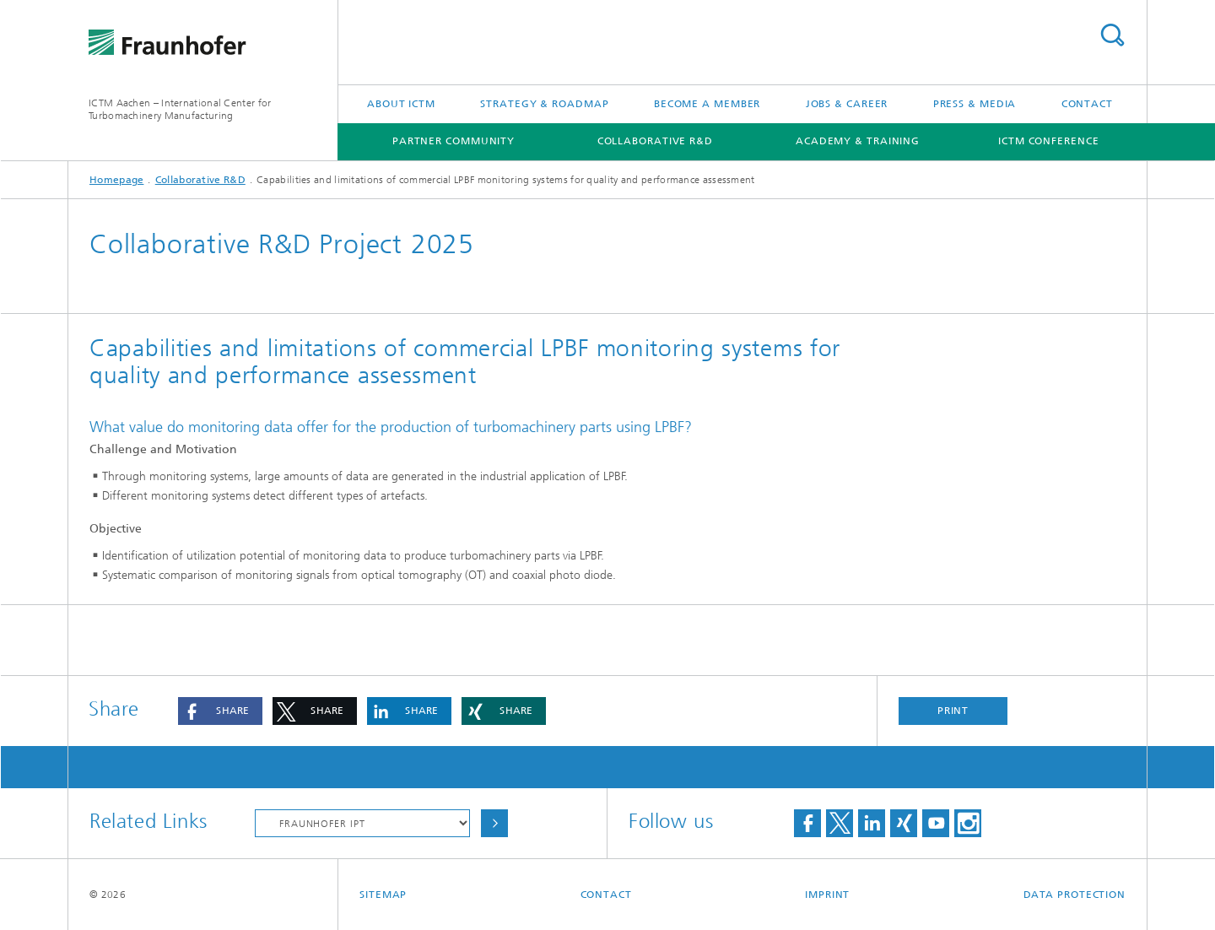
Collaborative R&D (655, 141)
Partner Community (453, 141)
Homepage (116, 180)
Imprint (827, 894)
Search (1112, 35)
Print (953, 710)
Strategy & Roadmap (544, 104)
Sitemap (383, 894)
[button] (220, 711)
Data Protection (1074, 894)
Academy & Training (858, 141)
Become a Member (707, 104)
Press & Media (975, 104)
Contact (1087, 104)
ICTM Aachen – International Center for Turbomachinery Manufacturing (180, 109)
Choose (494, 823)
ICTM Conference (1048, 141)
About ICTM (401, 104)
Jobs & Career (847, 104)
